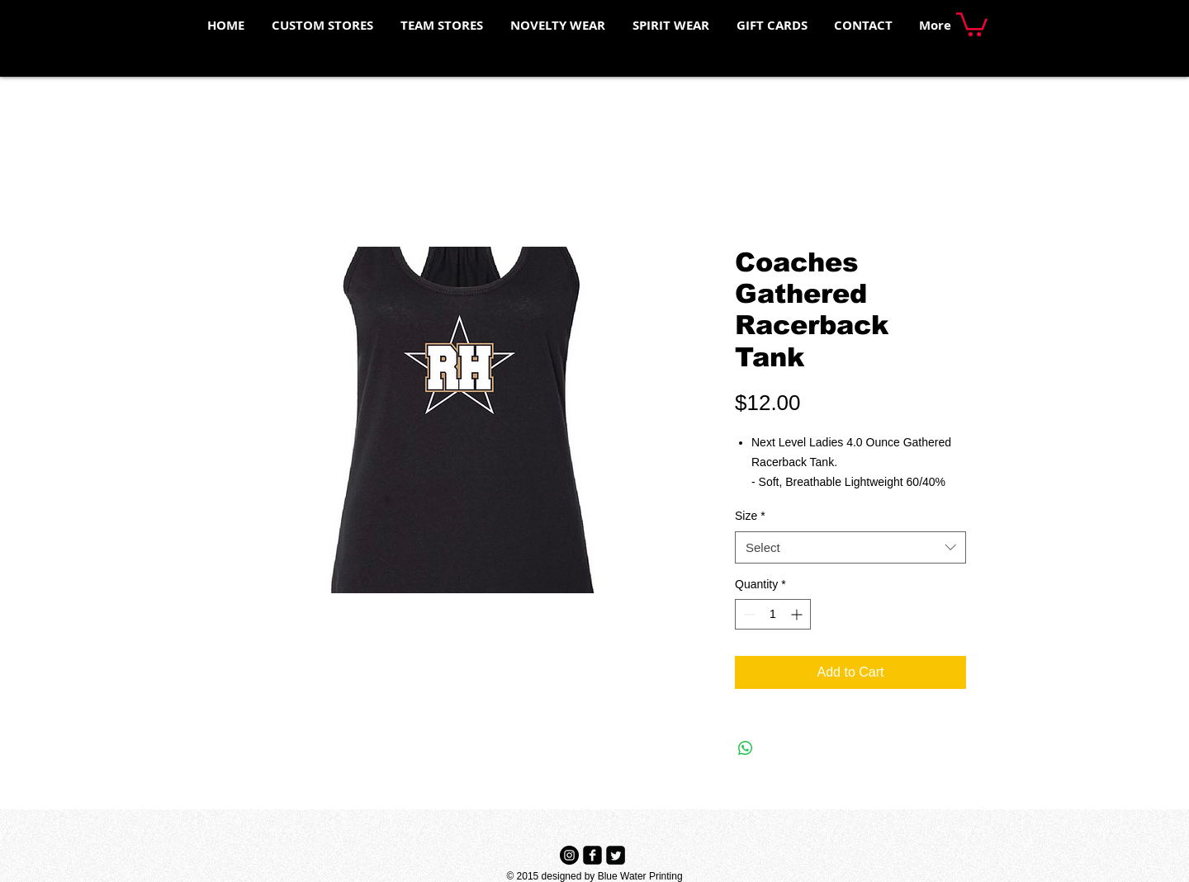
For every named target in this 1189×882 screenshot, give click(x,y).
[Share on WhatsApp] (746, 748)
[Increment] (798, 614)
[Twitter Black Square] (615, 855)
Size (750, 515)
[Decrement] (747, 614)
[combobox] (850, 547)
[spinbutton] (773, 614)
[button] (972, 23)
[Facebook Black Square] (592, 855)
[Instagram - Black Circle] (569, 855)
